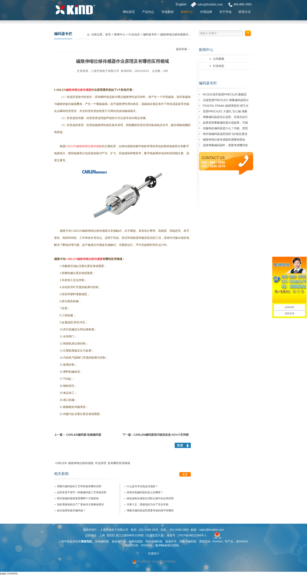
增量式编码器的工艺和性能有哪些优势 (79, 486)
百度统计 (153, 553)
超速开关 (171, 541)
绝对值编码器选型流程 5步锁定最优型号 (225, 134)
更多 (185, 474)
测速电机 (86, 541)
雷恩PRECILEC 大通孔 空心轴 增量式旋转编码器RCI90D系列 (225, 112)
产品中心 (148, 11)
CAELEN (61, 463)
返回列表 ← (183, 49)
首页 (108, 34)
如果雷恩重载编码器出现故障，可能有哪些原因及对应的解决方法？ (225, 123)
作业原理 (100, 463)
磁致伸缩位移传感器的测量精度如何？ (224, 140)
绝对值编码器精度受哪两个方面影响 (78, 498)
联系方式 (245, 11)
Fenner (217, 541)
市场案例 (167, 11)
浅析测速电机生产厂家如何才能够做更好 (80, 504)
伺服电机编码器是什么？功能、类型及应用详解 (225, 129)
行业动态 (218, 65)
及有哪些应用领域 (119, 463)
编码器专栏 (208, 83)
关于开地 (225, 11)
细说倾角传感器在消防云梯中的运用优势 (150, 498)
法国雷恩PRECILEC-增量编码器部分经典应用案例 (226, 100)
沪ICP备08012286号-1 (192, 535)
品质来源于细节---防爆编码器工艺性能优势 (82, 492)
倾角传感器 (136, 541)
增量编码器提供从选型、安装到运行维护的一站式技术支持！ (225, 117)
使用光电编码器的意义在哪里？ (145, 492)
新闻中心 (187, 11)
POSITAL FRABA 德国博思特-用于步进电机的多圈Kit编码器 (226, 106)
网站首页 (129, 11)
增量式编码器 (187, 541)
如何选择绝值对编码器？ (71, 510)
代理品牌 (206, 11)
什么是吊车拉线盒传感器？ (142, 486)
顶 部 (180, 445)
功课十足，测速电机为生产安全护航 (147, 504)
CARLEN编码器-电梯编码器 (83, 434)
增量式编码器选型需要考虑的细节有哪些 (150, 510)
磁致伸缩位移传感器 (80, 463)
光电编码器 (102, 541)
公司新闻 (218, 58)
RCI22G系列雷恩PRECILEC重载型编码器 (225, 95)
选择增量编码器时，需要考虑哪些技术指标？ (225, 146)
